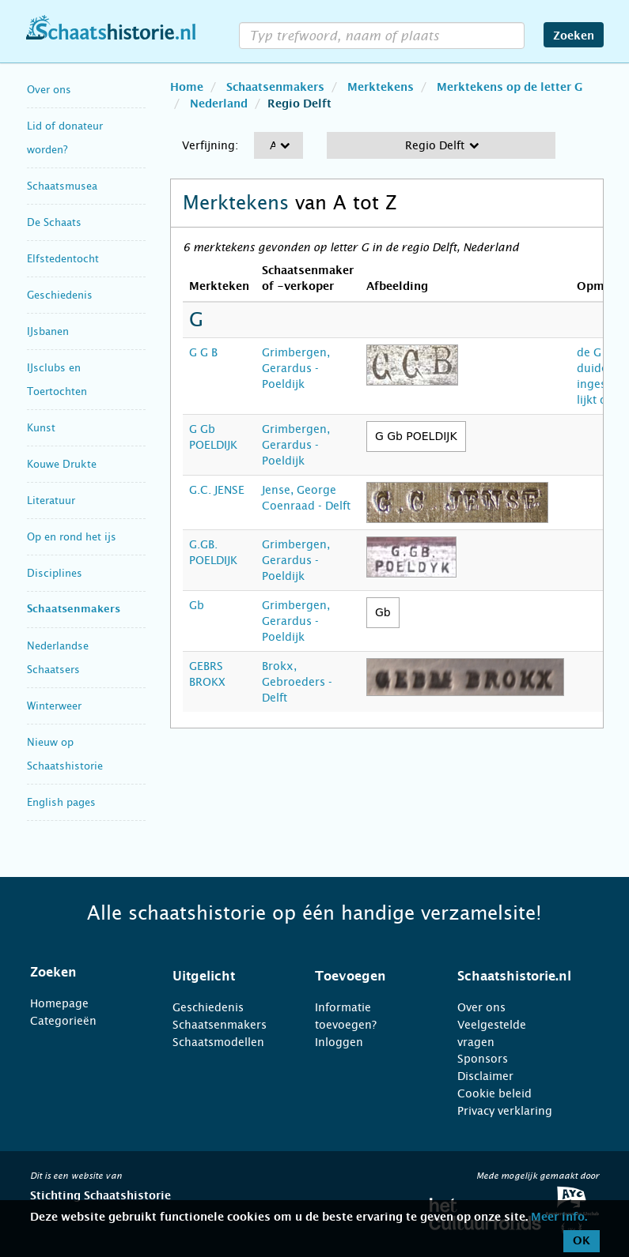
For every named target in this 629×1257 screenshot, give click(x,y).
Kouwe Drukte (62, 464)
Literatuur (51, 500)
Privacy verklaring (504, 1111)
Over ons (49, 90)
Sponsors (482, 1058)
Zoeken (573, 36)
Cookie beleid (494, 1093)
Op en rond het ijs (71, 537)
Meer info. (559, 1217)
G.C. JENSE (216, 490)
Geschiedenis (60, 295)
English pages (61, 802)
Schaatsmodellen (218, 1042)
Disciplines (54, 573)
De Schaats (54, 222)
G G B (203, 352)
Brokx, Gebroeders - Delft (297, 682)
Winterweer (54, 706)
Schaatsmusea (62, 186)
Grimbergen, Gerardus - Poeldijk (296, 368)
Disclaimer (485, 1076)
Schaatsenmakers (73, 609)
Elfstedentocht (63, 259)
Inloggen (339, 1042)
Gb (196, 605)
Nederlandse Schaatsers (58, 658)
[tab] (81, 972)
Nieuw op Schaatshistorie (65, 754)
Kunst (41, 428)
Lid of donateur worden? (65, 138)
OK (581, 1241)
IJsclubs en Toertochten (57, 379)
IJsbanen (48, 331)
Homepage (59, 1003)
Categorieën (63, 1020)
